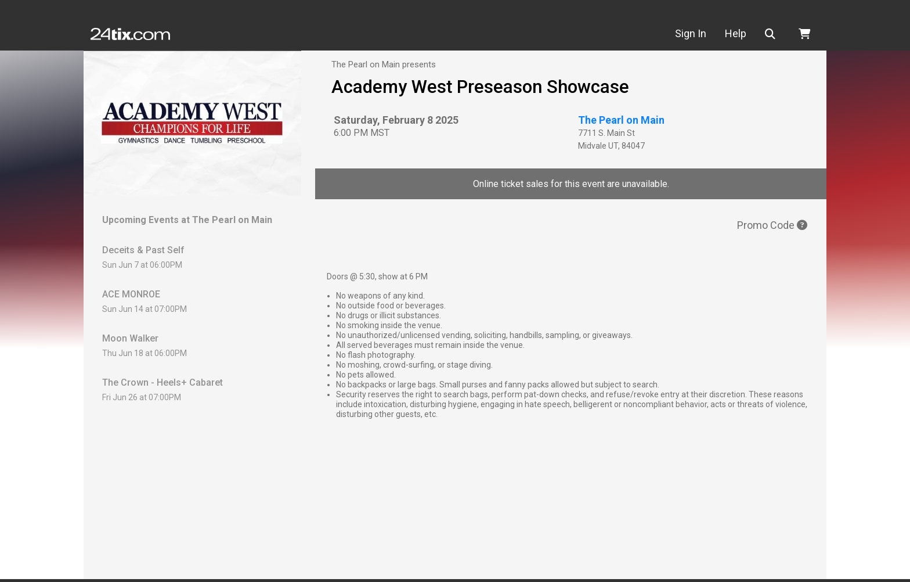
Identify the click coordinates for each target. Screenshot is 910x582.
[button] (772, 34)
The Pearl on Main (621, 120)
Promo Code (772, 225)
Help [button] (735, 33)
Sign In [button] (690, 33)
